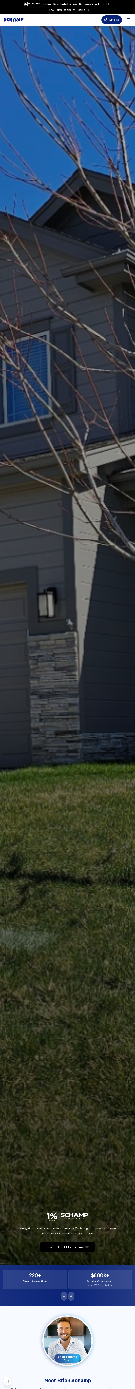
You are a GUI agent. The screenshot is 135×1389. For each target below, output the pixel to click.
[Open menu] (128, 19)
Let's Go (112, 19)
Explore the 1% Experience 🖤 (68, 1247)
